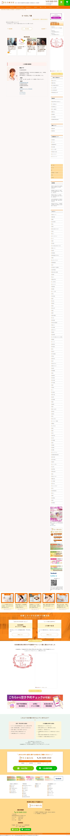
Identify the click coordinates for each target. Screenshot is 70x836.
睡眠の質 (53, 478)
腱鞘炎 (53, 423)
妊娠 (52, 305)
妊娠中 (53, 250)
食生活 (53, 351)
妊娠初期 (53, 334)
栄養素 (53, 445)
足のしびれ (54, 418)
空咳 (52, 231)
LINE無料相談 (47, 768)
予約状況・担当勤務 (55, 267)
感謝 (52, 257)
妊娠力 (53, 368)
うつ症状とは (54, 104)
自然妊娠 (53, 320)
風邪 (52, 385)
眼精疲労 (53, 375)
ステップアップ (54, 236)
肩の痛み (53, 377)
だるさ (53, 317)
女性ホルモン (54, 363)
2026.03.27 (29, 52)
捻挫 (52, 401)
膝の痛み (53, 344)
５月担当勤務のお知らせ (57, 31)
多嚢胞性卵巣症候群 (55, 119)
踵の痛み (53, 346)
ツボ (52, 238)
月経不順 (53, 296)
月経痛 (53, 243)
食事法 (53, 413)
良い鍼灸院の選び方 (55, 85)
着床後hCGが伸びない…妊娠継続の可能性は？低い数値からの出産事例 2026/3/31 (56, 204)
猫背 (52, 406)
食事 (52, 240)
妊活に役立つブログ (55, 228)
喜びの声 (53, 308)
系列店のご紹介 (54, 151)
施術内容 (53, 128)
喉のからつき (54, 476)
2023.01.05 (19, 49)
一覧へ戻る (26, 28)
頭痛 (52, 500)
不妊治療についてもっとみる (35, 640)
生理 (52, 433)
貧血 (52, 373)
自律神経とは (54, 106)
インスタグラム (22, 92)
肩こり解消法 (54, 109)
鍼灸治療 (53, 216)
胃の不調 (53, 457)
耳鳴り (53, 356)
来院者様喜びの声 (55, 92)
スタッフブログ (54, 485)
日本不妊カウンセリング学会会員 (26, 89)
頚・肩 (52, 167)
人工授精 (53, 481)
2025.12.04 (9, 53)
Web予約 (61, 2)
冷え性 (53, 466)
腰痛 (52, 495)
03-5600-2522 (21, 812)
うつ (52, 389)
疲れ (52, 473)
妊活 (52, 361)
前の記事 (10, 28)
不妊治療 (53, 380)
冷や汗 (53, 437)
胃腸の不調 (54, 279)
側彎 (52, 226)
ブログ (58, 7)
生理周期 (53, 399)
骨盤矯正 (53, 114)
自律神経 (53, 497)
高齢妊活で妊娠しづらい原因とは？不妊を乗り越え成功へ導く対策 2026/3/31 (56, 195)
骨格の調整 (54, 315)
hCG (52, 349)
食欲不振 (53, 435)
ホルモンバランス (55, 260)
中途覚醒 (53, 440)
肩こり (53, 493)
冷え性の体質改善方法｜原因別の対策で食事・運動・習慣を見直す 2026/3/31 (56, 200)
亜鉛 (52, 428)
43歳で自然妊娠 (54, 322)
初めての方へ (12, 7)
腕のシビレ (54, 248)
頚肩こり (53, 325)
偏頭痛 (53, 404)
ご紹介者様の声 (54, 90)
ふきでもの (54, 425)
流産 (52, 442)
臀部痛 (53, 339)
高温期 (53, 288)
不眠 (52, 293)
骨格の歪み (54, 471)
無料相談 (67, 2)
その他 (52, 177)
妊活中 (53, 397)
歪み (52, 224)
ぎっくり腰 (54, 291)
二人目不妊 (54, 281)
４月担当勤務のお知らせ (57, 34)
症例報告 (53, 502)
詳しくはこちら (52, 525)
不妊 (8, 52)
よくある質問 (54, 87)
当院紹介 (53, 139)
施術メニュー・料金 (43, 7)
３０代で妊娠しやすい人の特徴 (57, 336)
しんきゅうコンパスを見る (57, 73)
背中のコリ (54, 329)
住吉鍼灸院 (37, 687)
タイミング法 (54, 464)
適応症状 (35, 7)
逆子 (52, 264)
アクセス (50, 7)
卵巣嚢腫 (53, 370)
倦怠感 (53, 332)
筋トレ (53, 233)
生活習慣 (53, 327)
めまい (53, 276)
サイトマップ (54, 154)
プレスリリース (54, 156)
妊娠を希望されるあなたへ (20, 7)
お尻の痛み (54, 221)
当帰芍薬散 (54, 269)
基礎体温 (53, 286)
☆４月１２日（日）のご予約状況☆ (57, 28)
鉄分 (52, 416)
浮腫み (53, 387)
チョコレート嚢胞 (55, 421)
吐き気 (53, 300)
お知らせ (53, 483)
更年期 (53, 411)
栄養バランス (54, 365)
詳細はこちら (20, 634)
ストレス (53, 341)
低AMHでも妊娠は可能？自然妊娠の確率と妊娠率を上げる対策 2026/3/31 (56, 187)
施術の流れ (54, 82)
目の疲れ (53, 392)
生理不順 (53, 469)
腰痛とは (53, 111)
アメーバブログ (22, 93)
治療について (54, 214)
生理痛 (53, 449)
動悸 (52, 312)
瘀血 (52, 298)
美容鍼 (53, 447)
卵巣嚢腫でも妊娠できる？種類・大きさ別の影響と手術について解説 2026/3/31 (56, 191)
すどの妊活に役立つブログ (56, 245)
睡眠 (52, 219)
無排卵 (53, 303)
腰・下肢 (52, 165)
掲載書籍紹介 (54, 144)
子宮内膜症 (54, 116)
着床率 (53, 461)
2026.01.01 (39, 52)
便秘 (52, 310)
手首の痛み (54, 459)
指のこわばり (54, 409)
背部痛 (53, 274)
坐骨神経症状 (54, 490)
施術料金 (53, 130)
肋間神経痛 (54, 262)
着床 (52, 430)
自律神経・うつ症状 (54, 172)
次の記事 (43, 28)
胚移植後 (53, 252)
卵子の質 (53, 394)
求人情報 (53, 146)
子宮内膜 (53, 382)
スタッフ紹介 (54, 149)
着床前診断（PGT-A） (55, 255)
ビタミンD (53, 284)
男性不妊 (53, 358)
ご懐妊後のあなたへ (28, 7)
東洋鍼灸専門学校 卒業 (24, 82)
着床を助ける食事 (55, 272)
